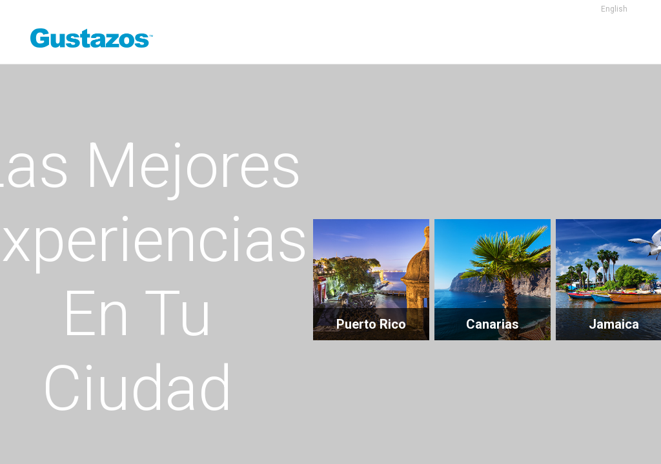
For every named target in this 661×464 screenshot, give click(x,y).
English (614, 9)
